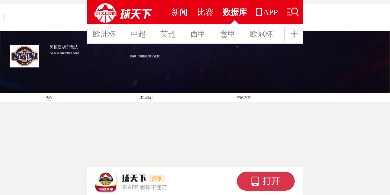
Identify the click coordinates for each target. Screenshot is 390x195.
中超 (138, 34)
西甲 (198, 34)
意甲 (227, 34)
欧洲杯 (104, 34)
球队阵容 (244, 97)
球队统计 (146, 97)
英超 (168, 34)
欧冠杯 (261, 34)
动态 (48, 97)
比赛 (205, 12)
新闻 (179, 12)
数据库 (235, 12)
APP (267, 12)
